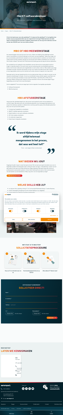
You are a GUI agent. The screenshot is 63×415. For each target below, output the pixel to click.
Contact (47, 404)
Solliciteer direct (58, 404)
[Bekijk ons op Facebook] (26, 388)
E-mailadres (8, 298)
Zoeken (51, 412)
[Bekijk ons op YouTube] (33, 388)
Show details (53, 215)
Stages (12, 404)
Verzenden (51, 317)
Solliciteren (11, 413)
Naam (7, 292)
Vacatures (3, 404)
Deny (13, 219)
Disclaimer (19, 408)
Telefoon (7, 304)
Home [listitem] (2, 31)
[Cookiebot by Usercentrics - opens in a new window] (52, 195)
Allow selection (31, 219)
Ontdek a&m (36, 404)
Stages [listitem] (6, 31)
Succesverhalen (24, 404)
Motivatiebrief (35, 311)
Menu (31, 412)
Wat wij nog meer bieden (14, 175)
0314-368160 (16, 366)
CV (6, 311)
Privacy (13, 408)
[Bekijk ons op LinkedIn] (23, 388)
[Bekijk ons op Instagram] (29, 388)
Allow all (49, 219)
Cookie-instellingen (27, 408)
